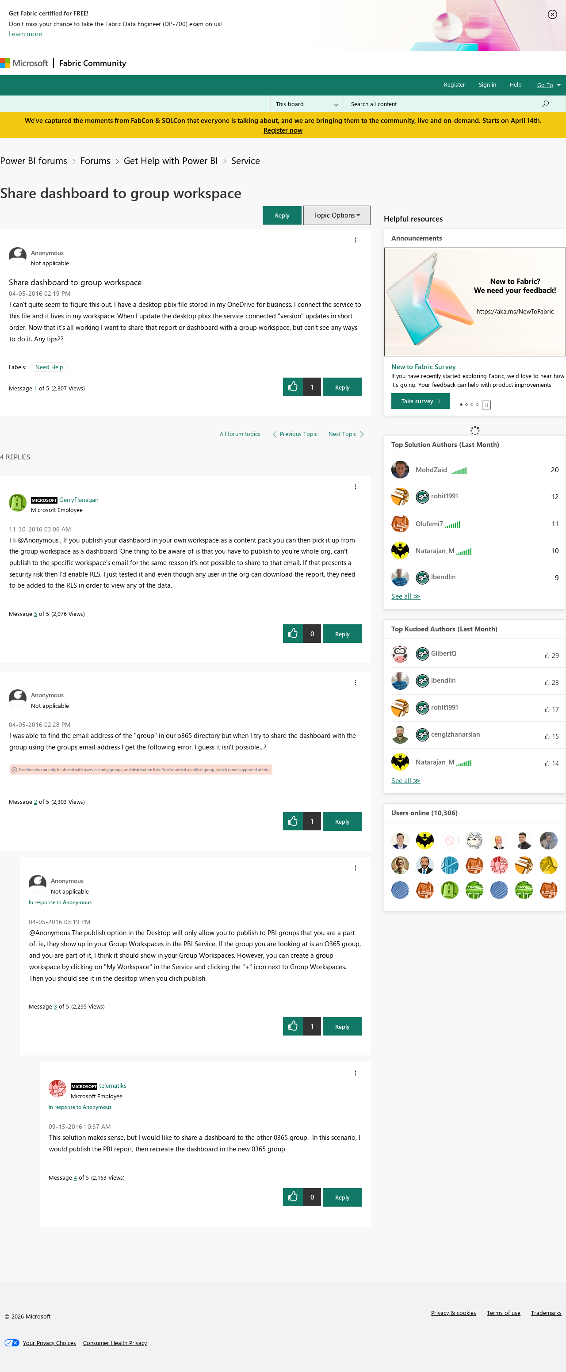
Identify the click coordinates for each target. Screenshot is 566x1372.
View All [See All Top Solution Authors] (406, 596)
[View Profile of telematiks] (112, 1085)
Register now (283, 130)
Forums (146, 62)
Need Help (49, 367)
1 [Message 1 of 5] (35, 388)
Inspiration (185, 62)
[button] (282, 215)
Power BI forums (33, 160)
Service (245, 160)
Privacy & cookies (453, 1312)
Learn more (25, 33)
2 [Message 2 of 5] (35, 801)
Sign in (487, 84)
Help (516, 84)
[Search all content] (450, 104)
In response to (60, 902)
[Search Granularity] (307, 104)
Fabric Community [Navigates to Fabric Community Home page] (92, 62)
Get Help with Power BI (171, 160)
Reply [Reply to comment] (342, 634)
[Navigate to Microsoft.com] (24, 63)
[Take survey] (420, 401)
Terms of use (503, 1312)
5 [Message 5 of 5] (35, 613)
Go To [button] (545, 84)
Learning (334, 62)
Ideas (221, 62)
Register (454, 84)
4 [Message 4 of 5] (75, 1177)
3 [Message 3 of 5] (55, 1006)
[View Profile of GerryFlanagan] (79, 499)
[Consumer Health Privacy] (115, 1343)
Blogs (300, 62)
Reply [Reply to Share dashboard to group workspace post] (342, 387)
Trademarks (546, 1312)
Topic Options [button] (334, 214)
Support (371, 62)
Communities (260, 62)
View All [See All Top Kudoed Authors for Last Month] (406, 781)
